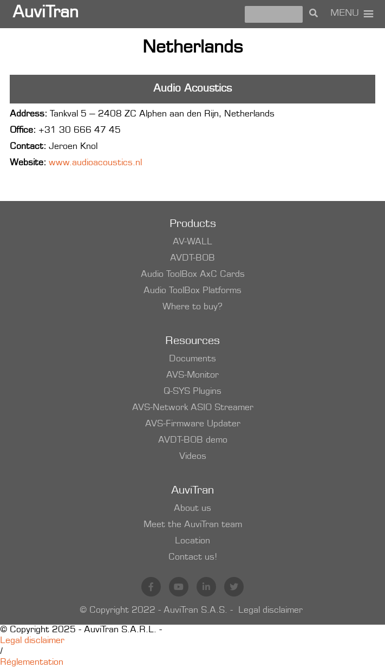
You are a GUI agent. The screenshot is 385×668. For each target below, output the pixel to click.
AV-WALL (192, 242)
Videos (192, 456)
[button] (344, 14)
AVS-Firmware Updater (192, 424)
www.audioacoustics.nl (95, 163)
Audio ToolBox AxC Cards (193, 274)
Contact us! (192, 557)
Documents (192, 359)
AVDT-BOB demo (192, 440)
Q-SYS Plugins (192, 391)
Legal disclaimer (270, 610)
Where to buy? (192, 307)
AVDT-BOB (192, 258)
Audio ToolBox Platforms (192, 291)
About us (192, 508)
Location (192, 541)
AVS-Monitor (192, 375)
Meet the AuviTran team (192, 525)
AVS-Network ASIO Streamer (192, 408)
